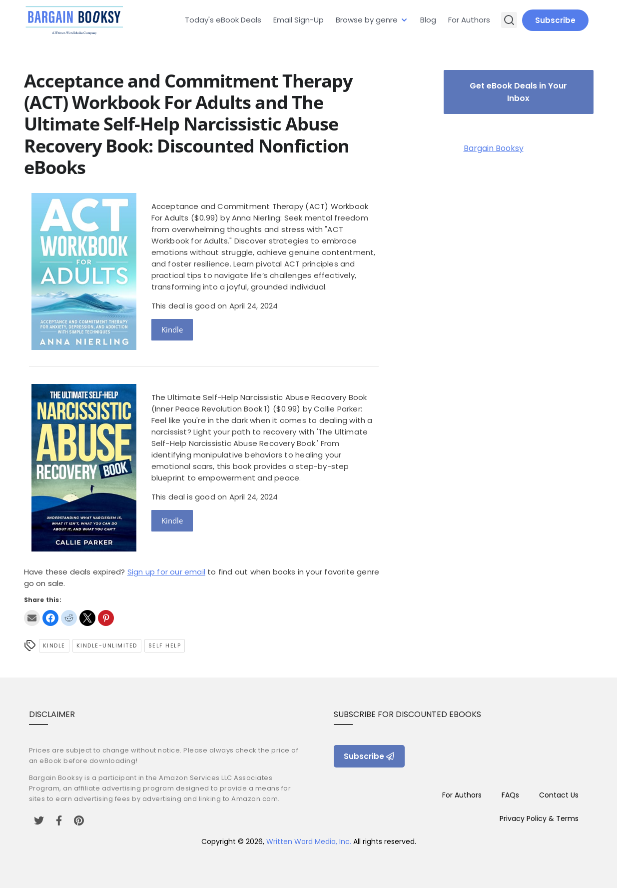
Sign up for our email (166, 571)
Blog (428, 19)
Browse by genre (367, 19)
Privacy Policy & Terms (539, 819)
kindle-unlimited (106, 646)
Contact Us (559, 795)
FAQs (510, 795)
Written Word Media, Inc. (308, 841)
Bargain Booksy (494, 148)
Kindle (172, 329)
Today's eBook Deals (223, 19)
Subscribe (555, 20)
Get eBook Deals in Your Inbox (518, 92)
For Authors (469, 19)
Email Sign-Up (298, 19)
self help (164, 646)
